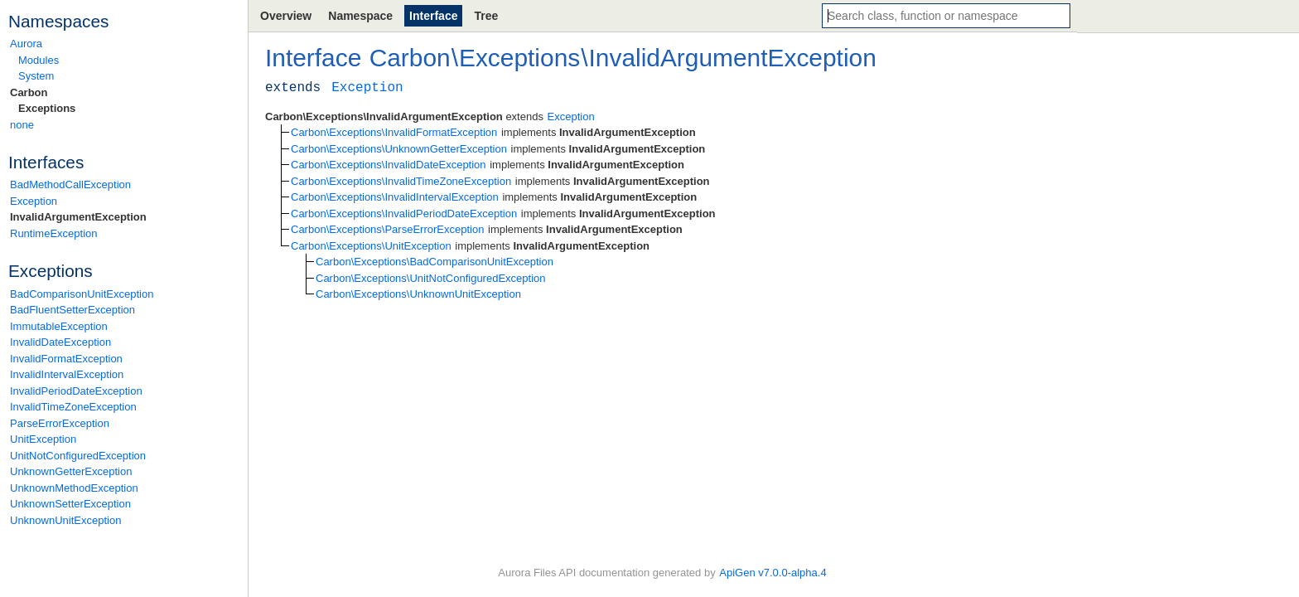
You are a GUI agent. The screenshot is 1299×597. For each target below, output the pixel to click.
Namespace (360, 15)
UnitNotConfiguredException (78, 455)
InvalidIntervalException (66, 374)
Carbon (29, 92)
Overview (285, 15)
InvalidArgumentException (78, 217)
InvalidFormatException (66, 358)
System (36, 76)
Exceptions (46, 108)
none (22, 125)
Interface (433, 15)
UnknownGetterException (71, 471)
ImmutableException (59, 326)
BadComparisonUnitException (81, 294)
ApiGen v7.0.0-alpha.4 (772, 572)
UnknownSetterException (70, 504)
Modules (38, 60)
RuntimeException (54, 233)
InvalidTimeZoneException (73, 406)
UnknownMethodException (74, 488)
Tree (486, 15)
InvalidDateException (60, 342)
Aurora (26, 43)
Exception (33, 201)
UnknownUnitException (65, 520)
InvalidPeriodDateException (76, 391)
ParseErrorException (59, 423)
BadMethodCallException (70, 184)
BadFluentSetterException (72, 309)
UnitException (43, 439)
